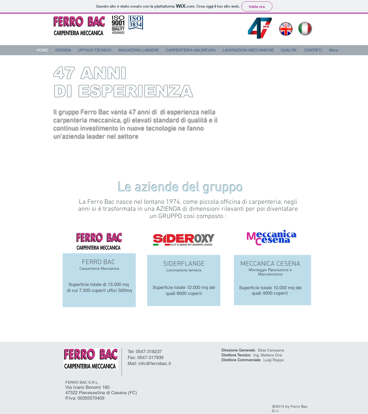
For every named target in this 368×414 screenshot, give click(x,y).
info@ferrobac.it (154, 363)
